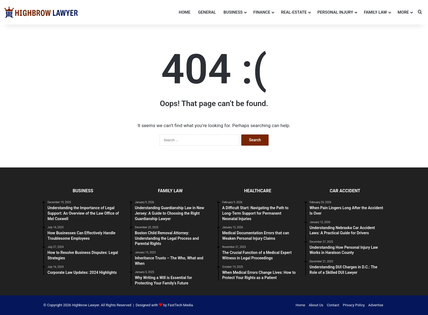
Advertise (375, 305)
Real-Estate (294, 12)
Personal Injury (335, 12)
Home (185, 12)
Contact (333, 305)
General (207, 12)
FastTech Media (180, 305)
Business (233, 12)
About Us (316, 305)
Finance (261, 12)
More (403, 12)
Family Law (375, 12)
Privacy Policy (354, 305)
